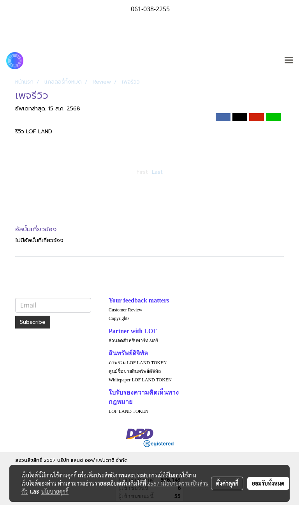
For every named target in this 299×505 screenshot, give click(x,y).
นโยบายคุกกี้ (55, 491)
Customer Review (125, 310)
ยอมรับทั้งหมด (268, 483)
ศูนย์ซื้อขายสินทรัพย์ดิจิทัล (135, 371)
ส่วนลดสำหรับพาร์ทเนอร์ (133, 340)
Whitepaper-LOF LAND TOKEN (140, 380)
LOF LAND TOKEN (128, 411)
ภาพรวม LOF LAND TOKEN (138, 362)
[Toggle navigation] (288, 60)
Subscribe (33, 322)
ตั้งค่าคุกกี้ (227, 483)
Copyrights (119, 318)
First (142, 172)
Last (157, 172)
